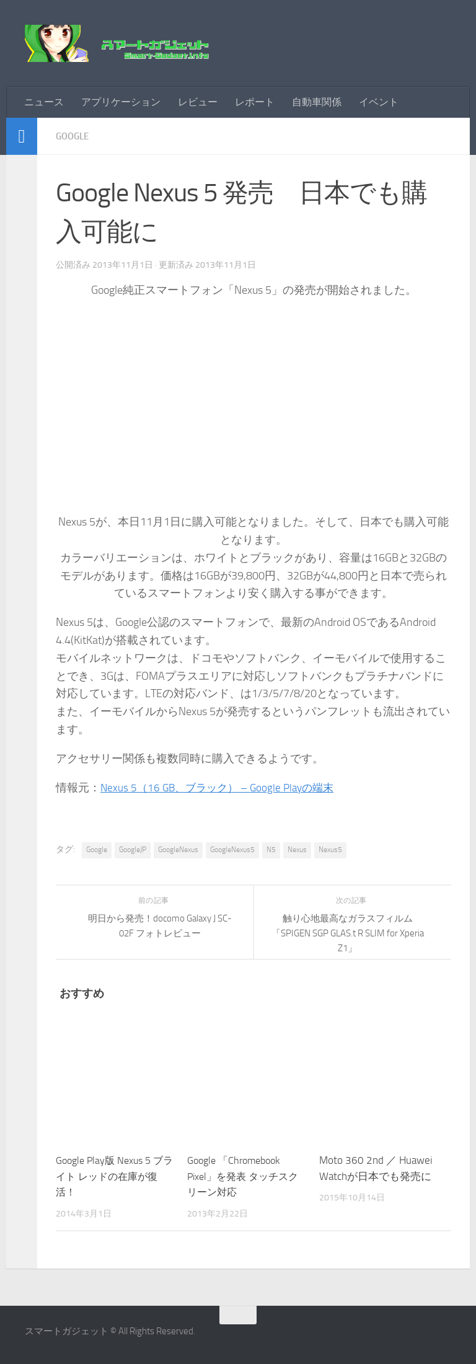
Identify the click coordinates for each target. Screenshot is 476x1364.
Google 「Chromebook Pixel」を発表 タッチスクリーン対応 (241, 1176)
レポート (255, 102)
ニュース (44, 102)
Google (74, 136)
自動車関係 (317, 102)
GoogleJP (132, 849)
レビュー (198, 102)
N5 (271, 849)
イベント (379, 102)
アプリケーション (121, 102)
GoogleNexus (178, 849)
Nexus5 (330, 849)
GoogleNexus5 (232, 849)
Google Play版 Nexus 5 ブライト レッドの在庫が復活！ (115, 1176)
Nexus (297, 849)
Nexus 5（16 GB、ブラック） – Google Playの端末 (222, 787)
